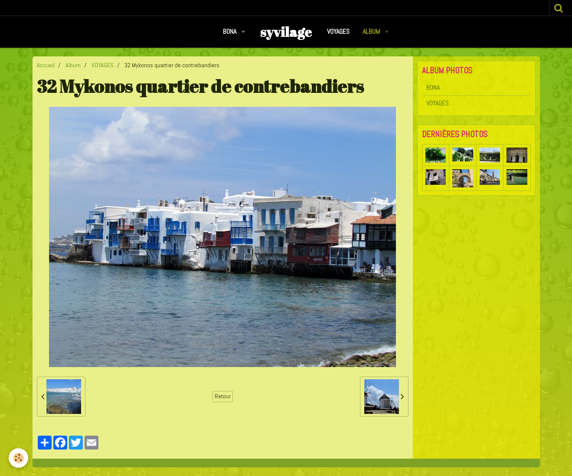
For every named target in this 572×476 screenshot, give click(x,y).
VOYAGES (338, 31)
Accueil (46, 65)
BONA (230, 31)
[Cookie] (18, 458)
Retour (223, 396)
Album (372, 31)
